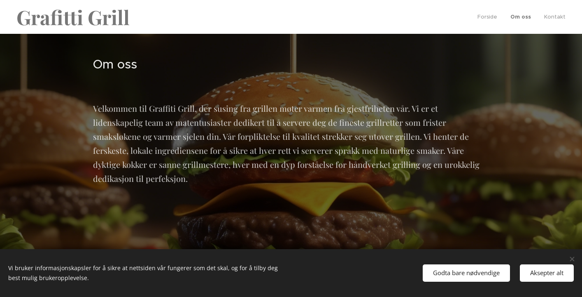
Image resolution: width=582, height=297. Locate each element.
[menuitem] (489, 17)
